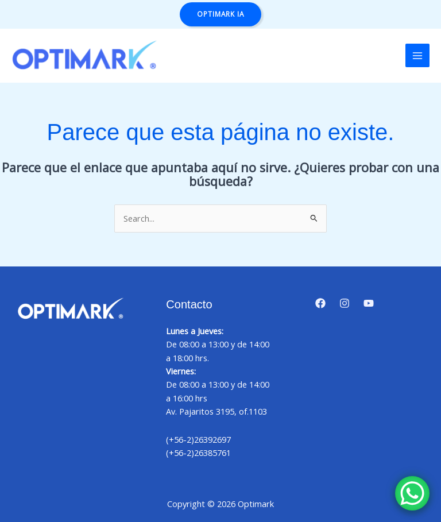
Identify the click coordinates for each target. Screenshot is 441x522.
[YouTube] (368, 303)
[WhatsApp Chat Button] (412, 493)
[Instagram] (344, 303)
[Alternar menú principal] (417, 56)
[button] (220, 14)
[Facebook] (320, 303)
